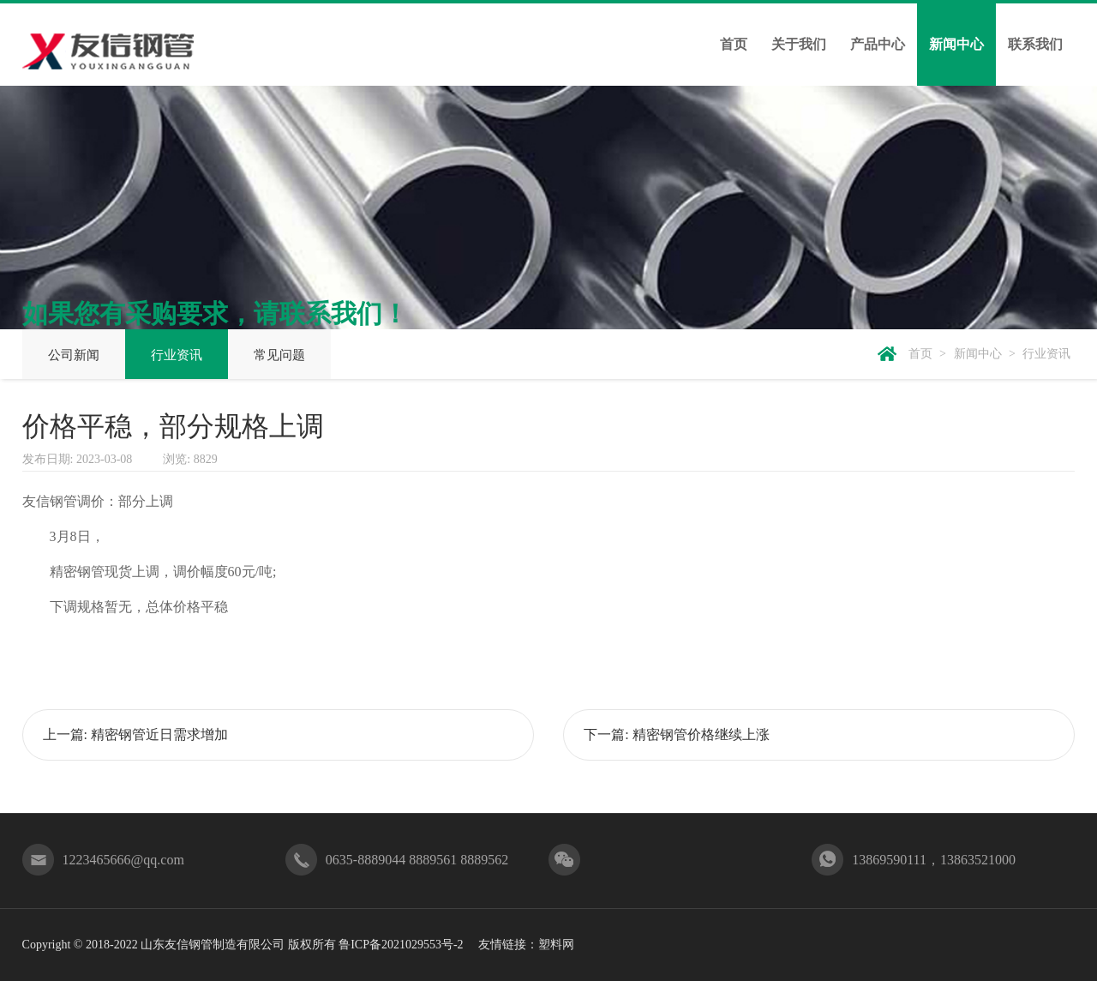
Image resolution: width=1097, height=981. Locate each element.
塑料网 (556, 944)
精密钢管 (77, 571)
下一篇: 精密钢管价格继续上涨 (676, 734)
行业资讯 (176, 355)
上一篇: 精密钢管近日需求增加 (135, 734)
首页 (733, 44)
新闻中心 (956, 44)
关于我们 (798, 44)
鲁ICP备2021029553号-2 (401, 944)
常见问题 (279, 355)
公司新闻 (73, 355)
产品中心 (877, 44)
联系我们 (1035, 44)
